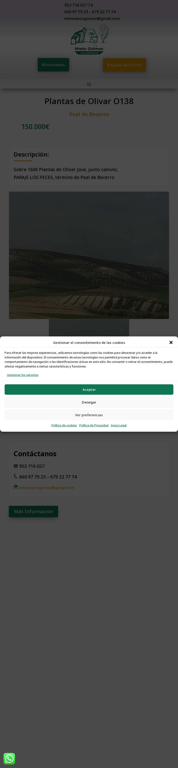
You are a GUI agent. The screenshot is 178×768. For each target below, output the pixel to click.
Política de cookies (64, 425)
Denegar (89, 402)
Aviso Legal (119, 425)
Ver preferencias (89, 415)
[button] (171, 342)
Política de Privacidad (93, 425)
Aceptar (89, 389)
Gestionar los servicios (22, 375)
